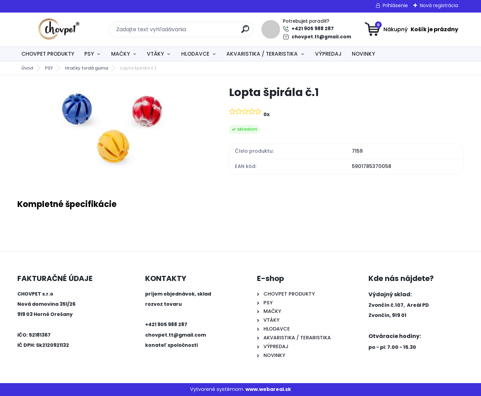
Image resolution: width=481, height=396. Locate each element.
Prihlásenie (395, 5)
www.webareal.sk (268, 389)
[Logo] (59, 29)
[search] (245, 31)
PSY (89, 53)
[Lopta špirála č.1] (112, 127)
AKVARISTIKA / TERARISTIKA (262, 53)
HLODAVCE (195, 53)
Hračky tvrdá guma (86, 68)
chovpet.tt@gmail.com (321, 37)
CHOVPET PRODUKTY (47, 53)
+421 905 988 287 (313, 28)
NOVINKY (363, 53)
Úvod (27, 68)
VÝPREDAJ (328, 53)
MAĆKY (120, 53)
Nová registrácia (439, 5)
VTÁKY (155, 53)
